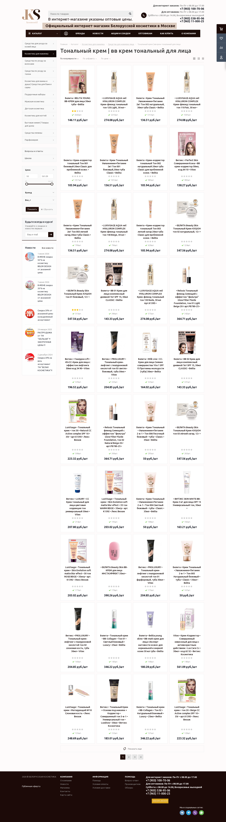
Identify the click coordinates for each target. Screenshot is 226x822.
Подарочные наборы (35, 94)
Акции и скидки (120, 33)
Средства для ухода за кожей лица (36, 45)
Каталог (37, 33)
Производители (132, 784)
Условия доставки (101, 788)
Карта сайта (66, 795)
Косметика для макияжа (36, 54)
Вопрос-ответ (132, 780)
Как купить (166, 33)
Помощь (130, 777)
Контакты (65, 791)
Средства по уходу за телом (35, 72)
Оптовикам (145, 33)
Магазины (65, 788)
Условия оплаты (100, 784)
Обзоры (129, 788)
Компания (66, 777)
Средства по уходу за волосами (35, 62)
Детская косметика (34, 108)
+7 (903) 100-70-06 (192, 8)
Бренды (80, 33)
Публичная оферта (31, 786)
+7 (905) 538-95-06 (192, 18)
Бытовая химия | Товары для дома (37, 124)
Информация (100, 777)
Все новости (47, 248)
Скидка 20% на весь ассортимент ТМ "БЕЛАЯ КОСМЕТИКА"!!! (45, 364)
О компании (188, 33)
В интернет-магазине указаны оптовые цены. (90, 19)
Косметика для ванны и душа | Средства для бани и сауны (38, 84)
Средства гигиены (33, 133)
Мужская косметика (34, 101)
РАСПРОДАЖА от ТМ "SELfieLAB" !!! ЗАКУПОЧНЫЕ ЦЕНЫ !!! (45, 338)
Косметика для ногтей (35, 115)
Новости (98, 33)
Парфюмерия (31, 140)
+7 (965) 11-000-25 (192, 21)
